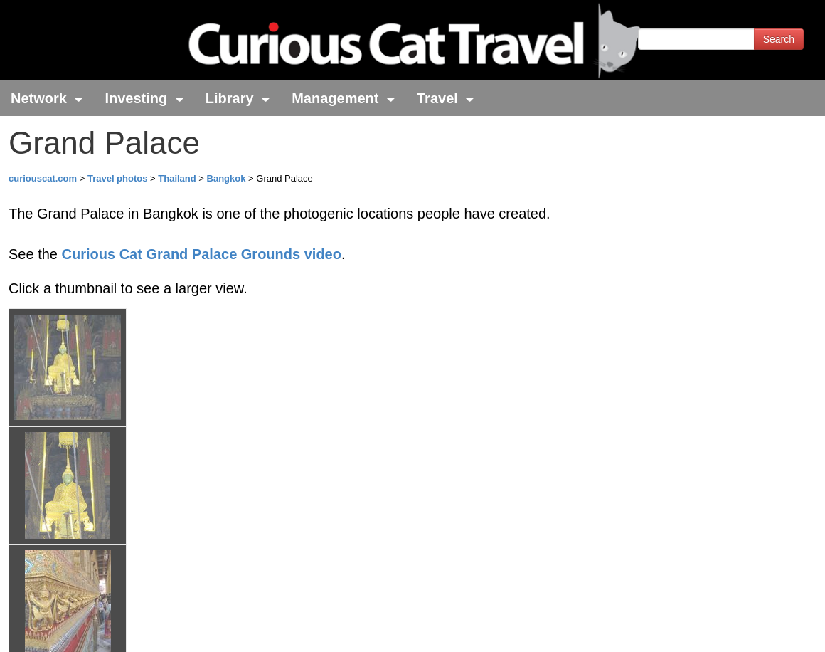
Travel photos (118, 178)
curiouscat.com (43, 178)
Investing (144, 98)
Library (238, 98)
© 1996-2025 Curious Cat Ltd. (86, 629)
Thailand (177, 178)
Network (47, 98)
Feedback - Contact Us (755, 629)
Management (343, 98)
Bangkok (226, 178)
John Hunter (180, 590)
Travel (445, 98)
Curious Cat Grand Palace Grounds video (201, 254)
